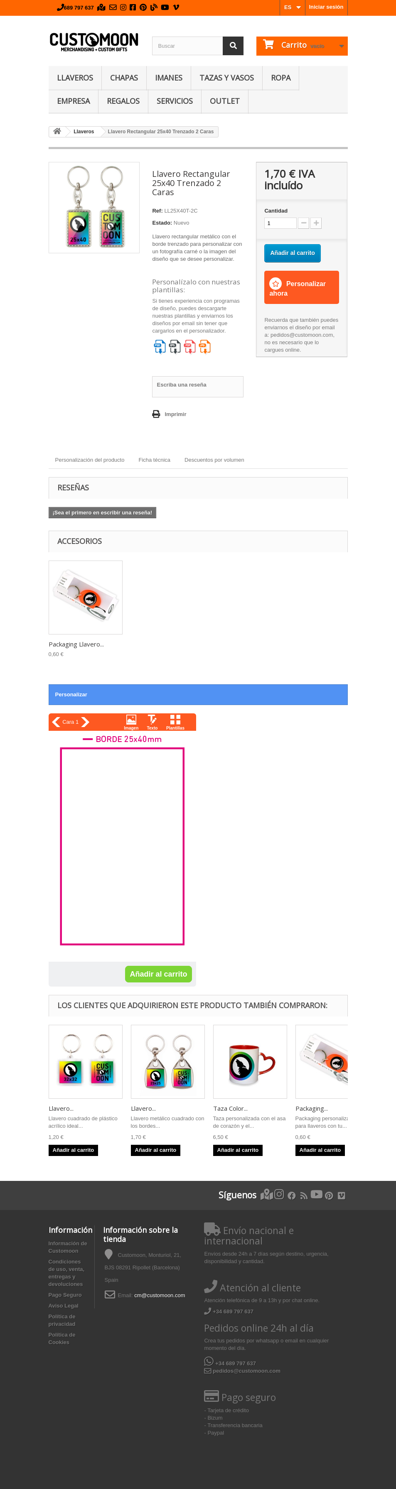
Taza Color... (230, 1108)
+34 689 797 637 (228, 1311)
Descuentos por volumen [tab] (214, 460)
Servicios (175, 101)
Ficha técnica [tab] (154, 460)
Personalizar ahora (297, 288)
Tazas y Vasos (226, 78)
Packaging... (311, 1108)
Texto (152, 728)
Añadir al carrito (158, 974)
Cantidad (276, 211)
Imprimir (175, 414)
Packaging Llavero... (76, 644)
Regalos (123, 101)
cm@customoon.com (159, 1295)
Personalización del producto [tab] (90, 460)
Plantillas (175, 728)
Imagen (131, 728)
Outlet (225, 101)
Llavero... (61, 1108)
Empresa (73, 101)
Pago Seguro (65, 1295)
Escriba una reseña (181, 385)
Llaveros (75, 78)
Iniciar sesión (326, 7)
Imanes (168, 78)
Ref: (157, 211)
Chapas (124, 78)
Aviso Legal (64, 1306)
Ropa (280, 78)
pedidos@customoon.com (242, 1371)
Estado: (162, 223)
